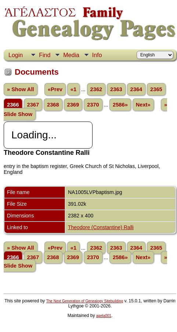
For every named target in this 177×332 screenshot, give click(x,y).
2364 (136, 89)
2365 (156, 89)
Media (71, 55)
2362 (96, 89)
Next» (143, 105)
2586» (120, 105)
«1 (73, 89)
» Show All (20, 89)
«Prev (55, 89)
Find (44, 55)
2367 (33, 105)
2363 (116, 89)
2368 (53, 105)
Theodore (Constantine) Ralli (101, 227)
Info (97, 55)
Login (15, 55)
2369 (73, 105)
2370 (93, 105)
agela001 (103, 316)
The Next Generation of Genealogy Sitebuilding (84, 301)
